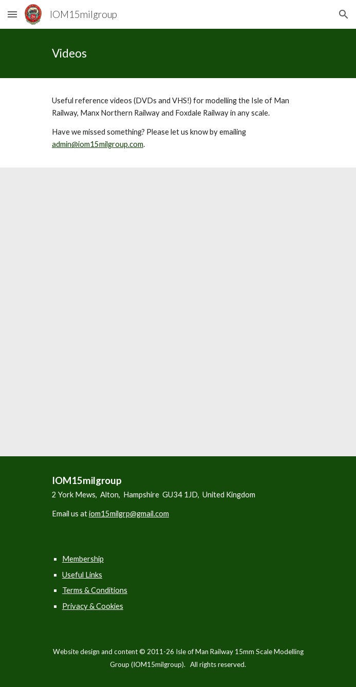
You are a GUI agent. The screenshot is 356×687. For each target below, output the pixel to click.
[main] (178, 53)
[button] (12, 14)
